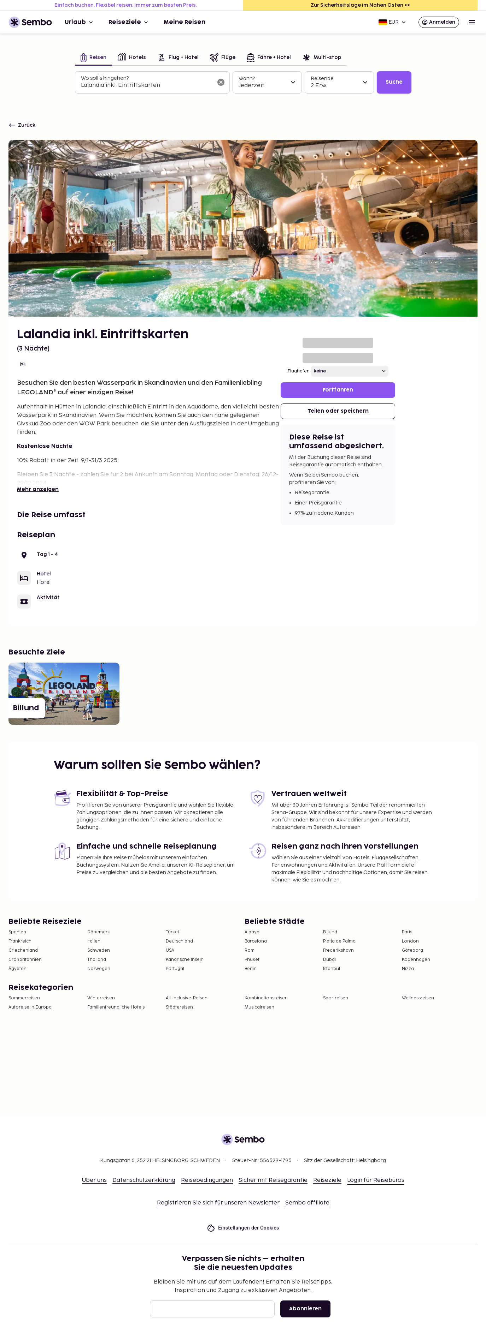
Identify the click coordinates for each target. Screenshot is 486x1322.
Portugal (175, 968)
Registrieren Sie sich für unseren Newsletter (218, 1203)
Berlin (251, 968)
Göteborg (412, 950)
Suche (394, 82)
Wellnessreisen (418, 998)
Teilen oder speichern (338, 411)
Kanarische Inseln (185, 959)
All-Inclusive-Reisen (186, 998)
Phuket (252, 959)
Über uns (94, 1180)
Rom (249, 950)
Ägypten (17, 968)
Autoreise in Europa (30, 1007)
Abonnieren (305, 1308)
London (410, 941)
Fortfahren (338, 390)
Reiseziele (129, 22)
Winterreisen (101, 998)
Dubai (329, 959)
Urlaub (79, 22)
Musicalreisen (259, 1007)
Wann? (247, 79)
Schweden (98, 950)
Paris (407, 932)
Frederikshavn (338, 950)
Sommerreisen (24, 998)
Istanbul (331, 968)
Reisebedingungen (207, 1180)
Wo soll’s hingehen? (105, 78)
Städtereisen (179, 1007)
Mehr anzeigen (38, 489)
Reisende (322, 79)
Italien (93, 941)
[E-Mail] (212, 1308)
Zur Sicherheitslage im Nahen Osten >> (360, 5)
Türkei (172, 932)
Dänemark (98, 932)
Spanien (17, 932)
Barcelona (256, 941)
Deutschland (179, 941)
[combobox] (146, 85)
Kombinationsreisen (266, 998)
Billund (330, 932)
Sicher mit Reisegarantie (273, 1180)
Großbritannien (25, 959)
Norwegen (98, 968)
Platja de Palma (339, 941)
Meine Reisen (184, 22)
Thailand (96, 959)
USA (170, 950)
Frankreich (19, 941)
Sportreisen (335, 998)
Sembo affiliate (307, 1203)
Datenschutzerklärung (143, 1180)
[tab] (93, 58)
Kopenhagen (416, 959)
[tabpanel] (243, 82)
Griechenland (23, 950)
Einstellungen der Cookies (243, 1227)
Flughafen (299, 371)
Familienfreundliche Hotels (116, 1007)
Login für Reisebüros (375, 1180)
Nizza (408, 968)
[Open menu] (472, 22)
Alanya (252, 932)
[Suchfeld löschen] (221, 82)
